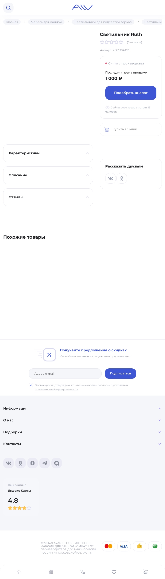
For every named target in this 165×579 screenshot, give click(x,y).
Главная (12, 22)
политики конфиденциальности (56, 389)
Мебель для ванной (46, 22)
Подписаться (120, 373)
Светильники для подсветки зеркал (103, 22)
